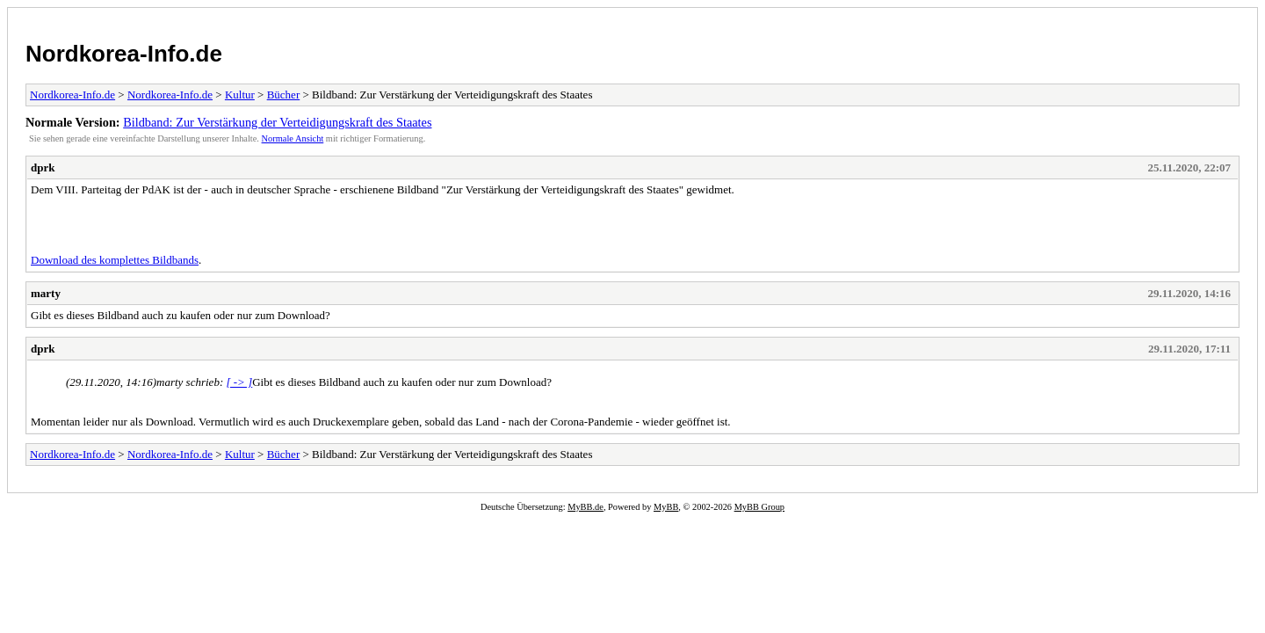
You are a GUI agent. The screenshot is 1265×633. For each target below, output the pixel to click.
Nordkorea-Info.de (123, 53)
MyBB (666, 507)
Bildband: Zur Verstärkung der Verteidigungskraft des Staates (277, 122)
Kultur (240, 94)
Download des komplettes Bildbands (115, 259)
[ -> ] (239, 382)
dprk (42, 167)
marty (46, 293)
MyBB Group (759, 507)
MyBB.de (585, 507)
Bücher (283, 94)
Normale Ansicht (293, 138)
